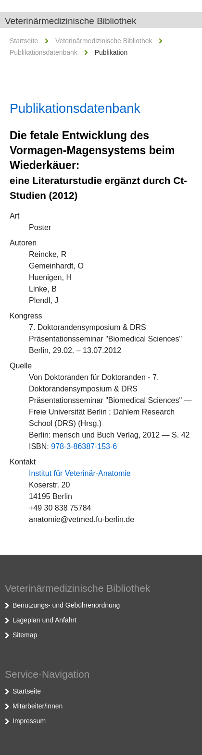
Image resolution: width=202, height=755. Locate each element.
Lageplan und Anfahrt (44, 620)
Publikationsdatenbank (43, 52)
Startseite (24, 41)
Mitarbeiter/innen (38, 706)
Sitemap (25, 635)
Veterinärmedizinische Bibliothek (71, 21)
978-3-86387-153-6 (84, 446)
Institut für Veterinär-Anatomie (80, 473)
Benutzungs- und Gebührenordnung (66, 605)
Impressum (29, 721)
